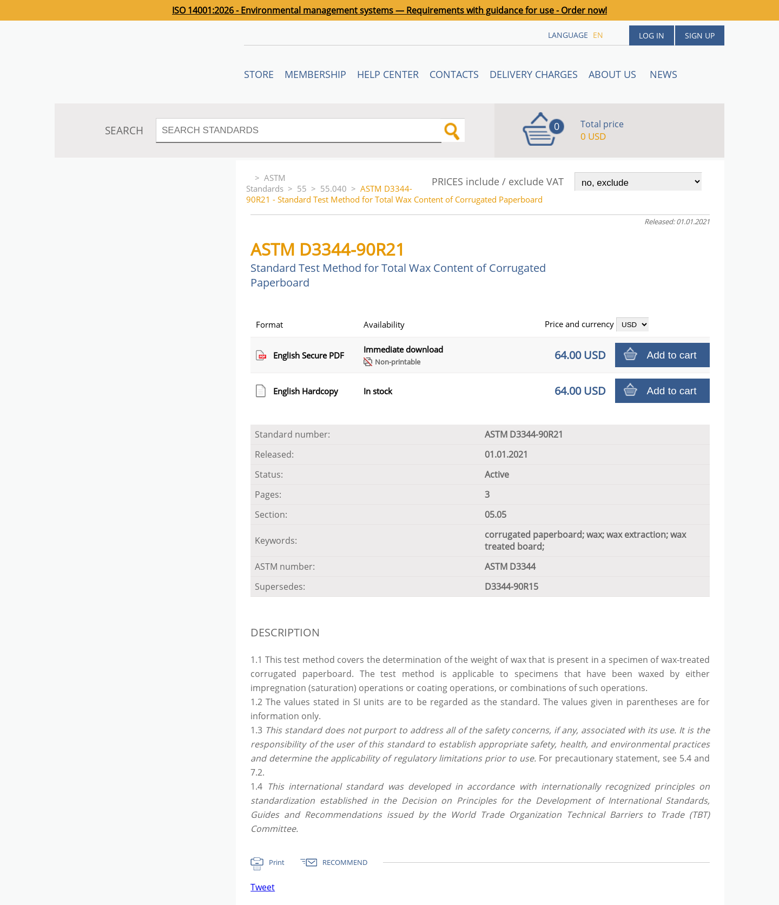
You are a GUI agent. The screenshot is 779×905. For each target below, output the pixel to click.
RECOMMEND (344, 862)
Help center (388, 74)
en (598, 35)
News (663, 74)
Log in (651, 35)
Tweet (262, 887)
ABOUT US (614, 74)
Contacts (454, 74)
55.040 (333, 188)
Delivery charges (534, 74)
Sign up (700, 35)
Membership (315, 74)
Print (277, 862)
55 (302, 188)
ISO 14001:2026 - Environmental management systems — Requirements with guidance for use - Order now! (389, 10)
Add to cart (672, 355)
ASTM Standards (266, 183)
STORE (259, 74)
